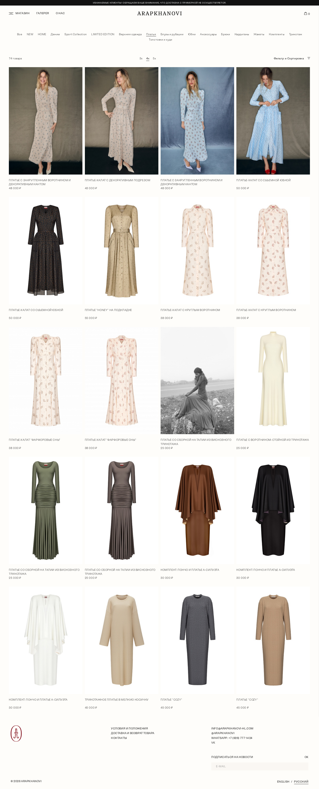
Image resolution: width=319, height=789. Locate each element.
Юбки (192, 34)
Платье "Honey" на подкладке (108, 310)
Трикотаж (295, 34)
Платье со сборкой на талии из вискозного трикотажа (196, 441)
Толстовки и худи (160, 39)
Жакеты (259, 34)
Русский (301, 781)
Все (19, 34)
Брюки (225, 34)
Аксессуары (208, 34)
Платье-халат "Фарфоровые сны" (34, 439)
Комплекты (276, 34)
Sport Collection (75, 34)
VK (213, 742)
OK (306, 757)
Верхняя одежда (130, 34)
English (283, 781)
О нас (60, 13)
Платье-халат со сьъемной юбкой (263, 180)
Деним (55, 34)
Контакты (119, 738)
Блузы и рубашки (172, 34)
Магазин (22, 13)
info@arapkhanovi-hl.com (232, 728)
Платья (151, 34)
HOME (42, 34)
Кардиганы (242, 34)
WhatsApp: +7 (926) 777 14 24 (231, 738)
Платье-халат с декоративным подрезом (117, 180)
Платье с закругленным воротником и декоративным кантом (40, 182)
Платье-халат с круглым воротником (190, 310)
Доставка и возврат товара (132, 733)
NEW (30, 34)
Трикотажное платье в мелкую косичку (117, 699)
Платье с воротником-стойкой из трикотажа (272, 439)
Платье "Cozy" (171, 699)
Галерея (42, 13)
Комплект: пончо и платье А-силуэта (190, 569)
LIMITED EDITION (103, 34)
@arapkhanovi (222, 733)
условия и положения (129, 728)
